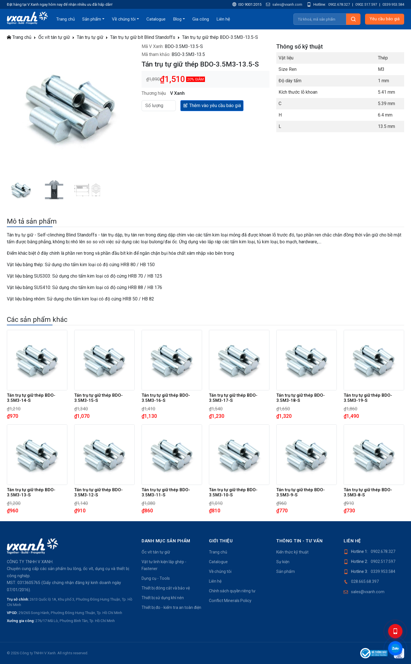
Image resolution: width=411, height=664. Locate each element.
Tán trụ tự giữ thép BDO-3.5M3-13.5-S (220, 37)
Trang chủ (65, 19)
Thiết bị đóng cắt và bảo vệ (166, 588)
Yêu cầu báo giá (385, 19)
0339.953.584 (393, 4)
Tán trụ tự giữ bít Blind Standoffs (142, 37)
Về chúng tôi (124, 19)
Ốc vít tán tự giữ (54, 37)
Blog (177, 19)
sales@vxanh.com (284, 4)
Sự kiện (282, 561)
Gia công (200, 19)
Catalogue (156, 19)
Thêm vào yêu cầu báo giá (212, 105)
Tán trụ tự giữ (90, 37)
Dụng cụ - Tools (156, 578)
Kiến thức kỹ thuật (292, 552)
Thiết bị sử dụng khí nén (163, 597)
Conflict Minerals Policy (230, 600)
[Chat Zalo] (395, 648)
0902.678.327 (339, 4)
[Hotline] (395, 631)
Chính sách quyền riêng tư (232, 591)
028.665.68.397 (365, 581)
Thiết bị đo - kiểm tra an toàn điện (171, 607)
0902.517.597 (366, 4)
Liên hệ (223, 19)
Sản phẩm (91, 19)
